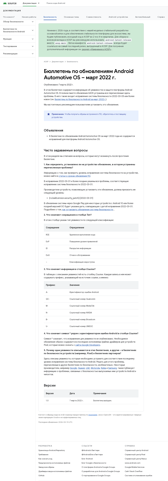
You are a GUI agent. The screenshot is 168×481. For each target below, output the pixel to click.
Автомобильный (142, 17)
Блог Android (87, 459)
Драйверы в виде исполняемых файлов (55, 471)
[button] (15, 22)
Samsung (112, 368)
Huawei (81, 368)
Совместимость (93, 17)
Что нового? (9, 17)
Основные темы (71, 17)
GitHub (41, 475)
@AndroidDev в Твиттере (92, 454)
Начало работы (29, 17)
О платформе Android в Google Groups (98, 467)
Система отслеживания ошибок (138, 475)
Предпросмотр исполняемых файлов (54, 463)
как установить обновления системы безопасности (87, 209)
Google (73, 368)
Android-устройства (118, 17)
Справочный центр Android (136, 450)
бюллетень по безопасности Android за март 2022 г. (80, 99)
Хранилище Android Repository (51, 450)
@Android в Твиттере (90, 450)
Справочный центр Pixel (135, 454)
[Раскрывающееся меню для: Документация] (39, 3)
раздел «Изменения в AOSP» (96, 49)
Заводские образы (46, 467)
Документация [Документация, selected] (29, 3)
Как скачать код (45, 459)
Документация (12, 10)
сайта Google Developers (87, 345)
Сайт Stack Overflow (133, 471)
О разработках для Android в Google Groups (101, 471)
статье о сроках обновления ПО (74, 176)
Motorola (95, 368)
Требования (43, 454)
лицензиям (92, 415)
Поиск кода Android (56, 3)
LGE (88, 368)
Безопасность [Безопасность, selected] (50, 17)
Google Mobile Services (134, 467)
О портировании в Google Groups (96, 475)
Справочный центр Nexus (136, 459)
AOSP (46, 61)
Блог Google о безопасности (94, 463)
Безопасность (72, 61)
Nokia (103, 368)
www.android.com (132, 463)
